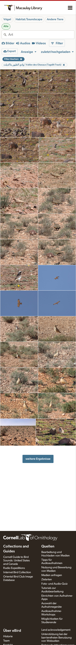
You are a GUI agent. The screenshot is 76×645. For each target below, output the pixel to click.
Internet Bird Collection (17, 572)
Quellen (47, 546)
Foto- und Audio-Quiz (54, 583)
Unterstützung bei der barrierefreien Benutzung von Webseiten (56, 638)
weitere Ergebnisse (38, 458)
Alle (6, 26)
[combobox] (41, 35)
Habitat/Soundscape (29, 19)
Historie (8, 636)
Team (6, 640)
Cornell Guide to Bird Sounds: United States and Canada (16, 560)
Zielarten (46, 579)
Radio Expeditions (14, 568)
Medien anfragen (51, 575)
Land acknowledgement (55, 629)
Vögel (7, 19)
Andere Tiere (55, 19)
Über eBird (12, 631)
